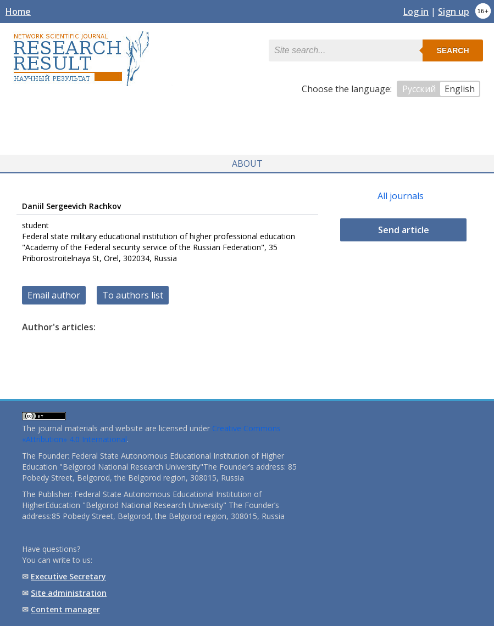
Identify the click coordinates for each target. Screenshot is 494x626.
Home (18, 11)
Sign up (453, 11)
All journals (401, 196)
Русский (419, 89)
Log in (416, 11)
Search (452, 50)
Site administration (69, 593)
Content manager (65, 609)
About (247, 163)
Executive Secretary (68, 576)
